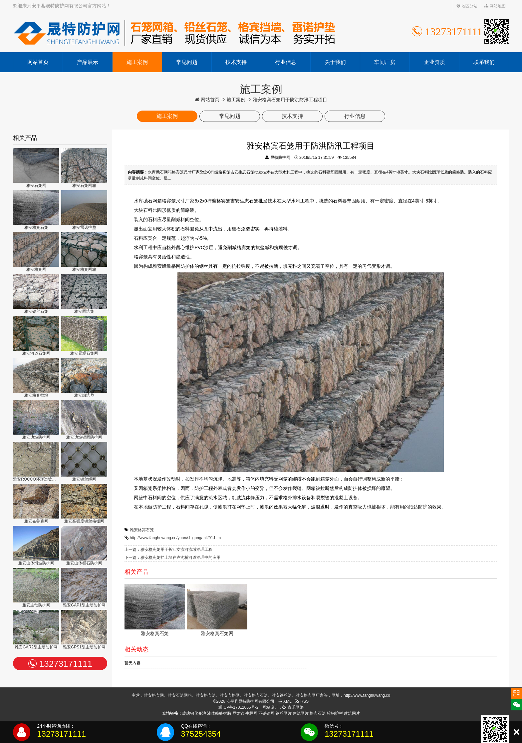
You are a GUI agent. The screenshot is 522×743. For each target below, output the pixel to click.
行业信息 (285, 62)
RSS (302, 701)
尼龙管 (238, 713)
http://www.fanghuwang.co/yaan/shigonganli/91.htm (175, 538)
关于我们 (335, 62)
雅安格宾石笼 (142, 530)
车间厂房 (384, 62)
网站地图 (494, 6)
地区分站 (466, 6)
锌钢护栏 (335, 713)
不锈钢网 (266, 713)
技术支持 (236, 62)
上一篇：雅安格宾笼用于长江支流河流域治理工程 (168, 549)
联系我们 (484, 62)
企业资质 (434, 62)
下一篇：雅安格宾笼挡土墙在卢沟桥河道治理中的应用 (172, 557)
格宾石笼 (318, 713)
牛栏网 (251, 713)
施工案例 (137, 62)
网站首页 (38, 62)
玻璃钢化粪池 (194, 713)
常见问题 (186, 62)
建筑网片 (301, 713)
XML (285, 701)
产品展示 (87, 62)
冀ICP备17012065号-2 (238, 707)
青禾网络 (292, 707)
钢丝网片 (284, 713)
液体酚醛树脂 (219, 713)
